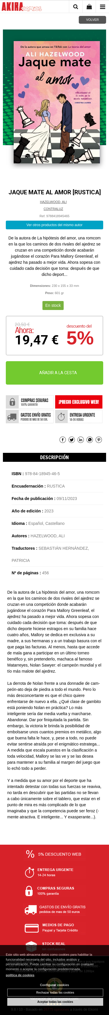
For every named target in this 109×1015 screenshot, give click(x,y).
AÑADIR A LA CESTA (58, 372)
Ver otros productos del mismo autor (54, 225)
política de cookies (20, 975)
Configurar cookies (54, 985)
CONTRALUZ (53, 209)
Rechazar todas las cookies (55, 992)
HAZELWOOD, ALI (53, 202)
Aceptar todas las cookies (55, 1001)
